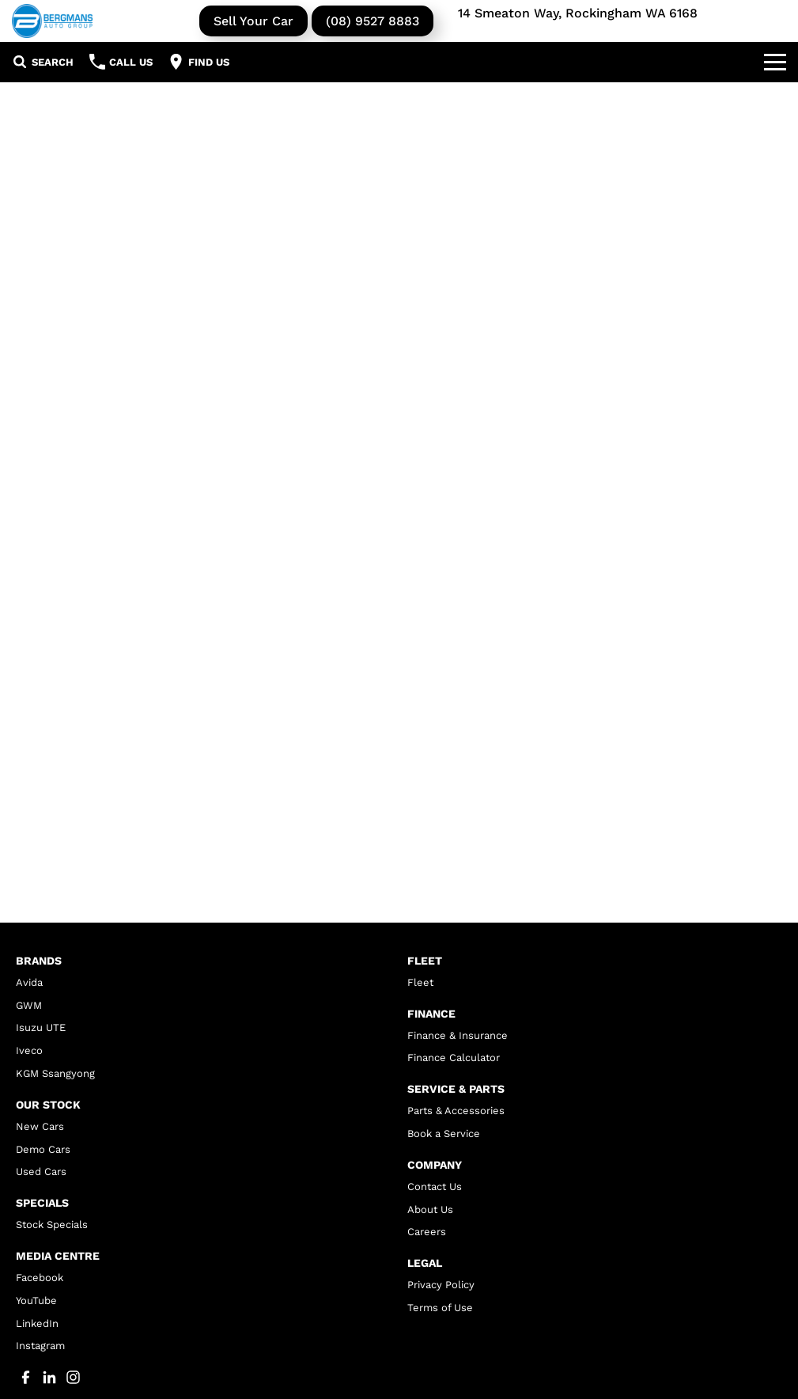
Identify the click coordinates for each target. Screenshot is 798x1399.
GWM (29, 1005)
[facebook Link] (26, 1377)
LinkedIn (37, 1323)
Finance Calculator (453, 1057)
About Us (430, 1209)
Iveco (29, 1050)
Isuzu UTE (41, 1027)
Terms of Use (440, 1308)
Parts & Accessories (456, 1111)
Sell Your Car (253, 20)
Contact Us (434, 1186)
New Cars (40, 1126)
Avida (29, 982)
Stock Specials (52, 1224)
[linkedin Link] (49, 1377)
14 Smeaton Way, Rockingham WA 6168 (578, 13)
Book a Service (443, 1133)
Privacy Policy (441, 1285)
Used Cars (41, 1171)
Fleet (420, 982)
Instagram (40, 1346)
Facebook (39, 1277)
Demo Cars (43, 1149)
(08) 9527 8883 (372, 20)
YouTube (36, 1300)
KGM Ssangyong (55, 1073)
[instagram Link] (73, 1377)
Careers (426, 1232)
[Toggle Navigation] (775, 62)
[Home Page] (52, 21)
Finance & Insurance (457, 1035)
